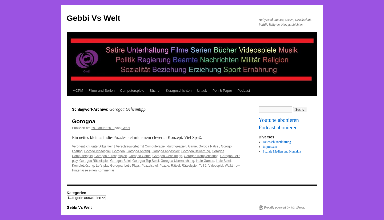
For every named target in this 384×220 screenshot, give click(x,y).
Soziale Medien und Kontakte (282, 151)
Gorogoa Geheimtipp (167, 156)
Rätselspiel (190, 165)
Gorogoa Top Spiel (146, 161)
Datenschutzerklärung (277, 142)
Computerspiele (132, 91)
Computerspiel (155, 146)
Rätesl (175, 165)
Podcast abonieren (278, 127)
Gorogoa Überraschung (177, 161)
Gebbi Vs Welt (93, 18)
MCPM (78, 91)
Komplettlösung (83, 165)
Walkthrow (232, 165)
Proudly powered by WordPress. (284, 207)
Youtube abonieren (279, 120)
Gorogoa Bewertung (195, 151)
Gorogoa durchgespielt (110, 156)
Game (192, 146)
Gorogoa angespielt (166, 151)
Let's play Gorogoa (109, 165)
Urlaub (202, 91)
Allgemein (106, 146)
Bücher (155, 91)
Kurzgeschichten (178, 91)
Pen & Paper (222, 91)
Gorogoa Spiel (120, 161)
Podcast (243, 91)
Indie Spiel (223, 161)
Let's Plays (132, 165)
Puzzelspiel (150, 165)
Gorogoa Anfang (138, 151)
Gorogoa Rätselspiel (94, 161)
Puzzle (164, 165)
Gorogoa (83, 121)
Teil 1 (203, 165)
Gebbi (126, 128)
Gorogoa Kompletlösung (201, 156)
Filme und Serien (102, 91)
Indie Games (205, 161)
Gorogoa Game (140, 156)
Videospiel (215, 165)
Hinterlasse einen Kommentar (93, 170)
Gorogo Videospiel (97, 151)
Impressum (270, 147)
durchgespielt (176, 146)
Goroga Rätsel (209, 146)
